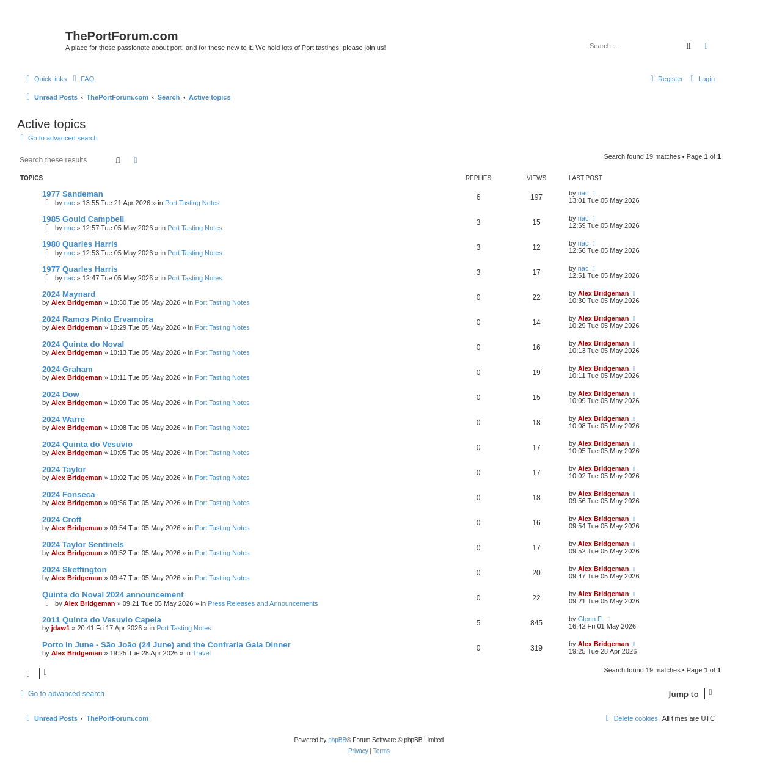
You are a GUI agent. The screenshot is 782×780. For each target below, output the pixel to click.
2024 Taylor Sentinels (83, 544)
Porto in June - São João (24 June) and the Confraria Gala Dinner (166, 644)
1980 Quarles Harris (80, 244)
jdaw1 (60, 628)
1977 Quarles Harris (80, 269)
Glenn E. (591, 618)
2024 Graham (67, 369)
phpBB (337, 740)
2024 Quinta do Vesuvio (87, 444)
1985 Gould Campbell (83, 219)
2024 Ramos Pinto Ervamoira (97, 319)
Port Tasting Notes (192, 202)
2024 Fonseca (68, 494)
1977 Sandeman (72, 194)
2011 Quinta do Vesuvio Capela (101, 619)
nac (69, 202)
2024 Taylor (64, 469)
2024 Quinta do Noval (83, 344)
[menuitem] (82, 78)
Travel (201, 653)
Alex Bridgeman (77, 302)
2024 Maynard (68, 294)
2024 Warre (63, 419)
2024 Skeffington (74, 569)
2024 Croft (62, 519)
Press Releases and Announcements (263, 603)
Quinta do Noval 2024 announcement (113, 594)
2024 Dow (60, 394)
